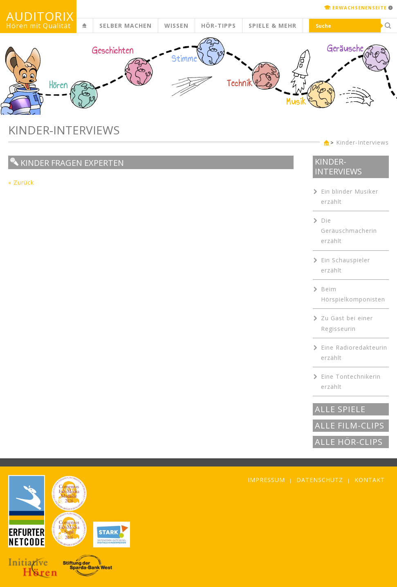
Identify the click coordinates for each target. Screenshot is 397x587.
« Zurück (21, 182)
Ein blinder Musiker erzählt (349, 196)
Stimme (184, 59)
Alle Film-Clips (349, 426)
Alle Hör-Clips (349, 442)
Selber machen (125, 25)
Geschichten (113, 51)
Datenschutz (319, 480)
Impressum (266, 480)
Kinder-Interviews (362, 142)
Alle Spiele (340, 409)
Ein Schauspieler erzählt (345, 265)
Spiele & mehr (272, 25)
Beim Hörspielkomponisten (353, 294)
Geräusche (345, 49)
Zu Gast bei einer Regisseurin (347, 323)
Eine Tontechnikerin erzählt (351, 382)
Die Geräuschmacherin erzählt (349, 230)
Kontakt (369, 480)
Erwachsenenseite (359, 7)
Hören (58, 85)
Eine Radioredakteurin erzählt (354, 353)
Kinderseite (91, 30)
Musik (296, 102)
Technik (240, 83)
